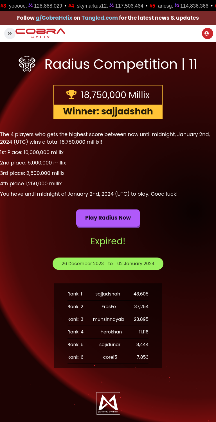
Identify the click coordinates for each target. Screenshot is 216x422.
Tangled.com (100, 18)
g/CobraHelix (54, 18)
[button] (9, 33)
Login (206, 33)
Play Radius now (108, 218)
